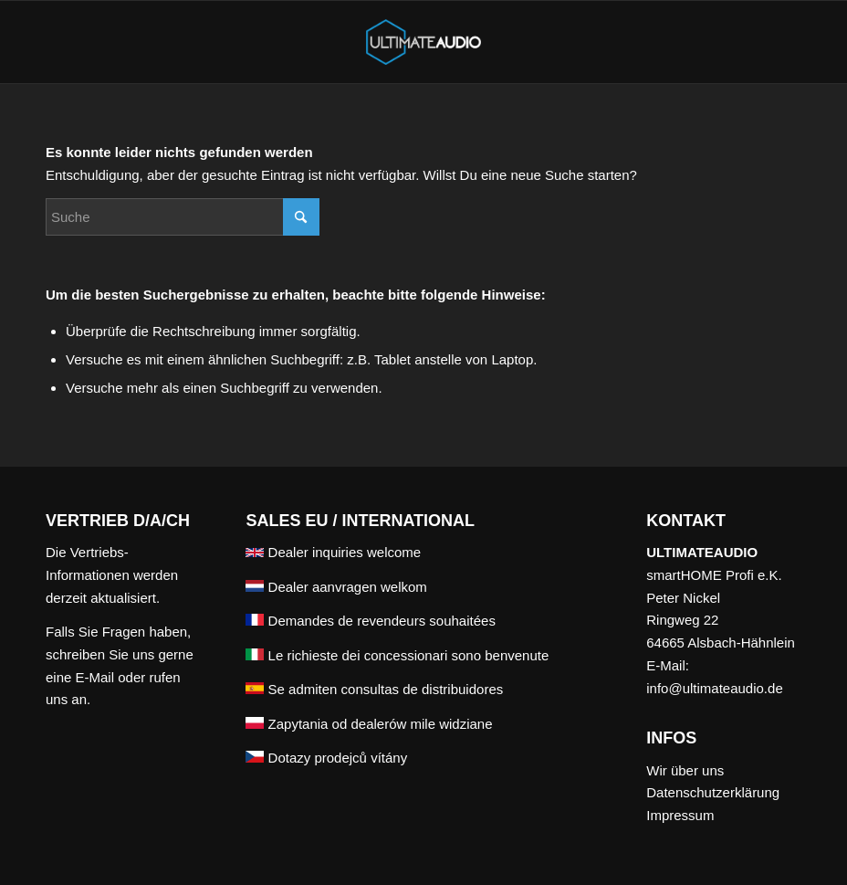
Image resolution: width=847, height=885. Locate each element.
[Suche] (182, 217)
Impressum (680, 815)
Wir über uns (685, 770)
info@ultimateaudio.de (714, 688)
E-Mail (95, 677)
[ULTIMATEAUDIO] (423, 42)
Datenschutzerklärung (712, 792)
